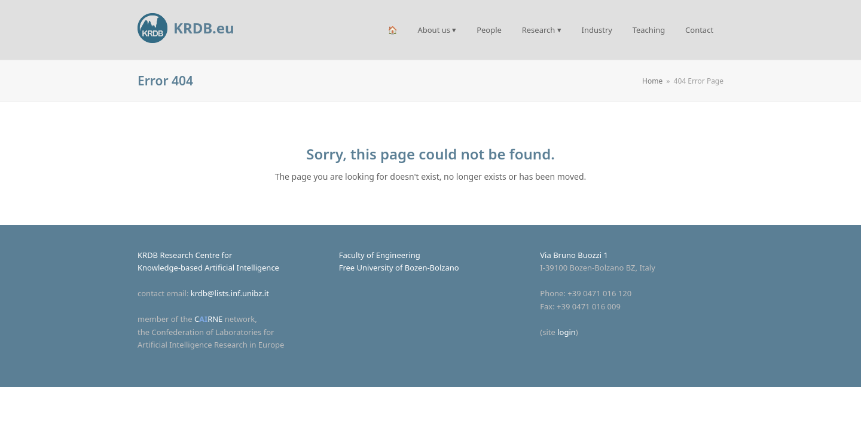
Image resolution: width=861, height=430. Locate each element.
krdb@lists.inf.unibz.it (230, 293)
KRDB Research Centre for (185, 255)
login (566, 332)
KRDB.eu (186, 28)
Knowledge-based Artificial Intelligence (208, 267)
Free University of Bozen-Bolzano (399, 267)
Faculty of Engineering (379, 255)
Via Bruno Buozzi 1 (574, 255)
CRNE (208, 319)
